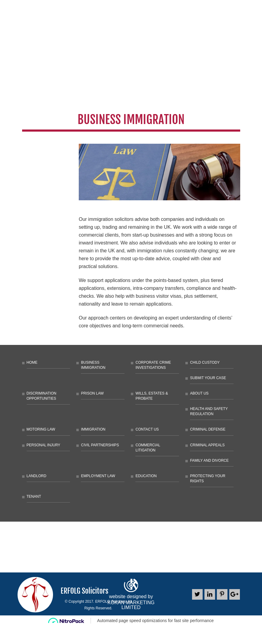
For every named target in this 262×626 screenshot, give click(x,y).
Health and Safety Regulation (208, 411)
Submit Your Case (208, 378)
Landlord (36, 476)
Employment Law (98, 476)
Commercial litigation (147, 447)
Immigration (93, 429)
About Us (199, 393)
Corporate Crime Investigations (153, 365)
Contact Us (147, 429)
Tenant (34, 496)
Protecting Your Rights (207, 478)
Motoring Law (41, 429)
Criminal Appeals (207, 445)
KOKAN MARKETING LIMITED (131, 605)
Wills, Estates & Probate (151, 396)
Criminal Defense (207, 429)
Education (146, 476)
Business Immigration (93, 365)
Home (32, 362)
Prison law (92, 393)
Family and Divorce (209, 460)
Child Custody (205, 362)
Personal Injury (43, 445)
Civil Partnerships (100, 445)
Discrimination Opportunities (41, 396)
